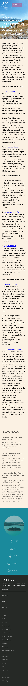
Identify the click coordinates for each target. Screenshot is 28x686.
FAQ (3, 667)
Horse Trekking (7, 636)
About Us (5, 670)
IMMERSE (5, 644)
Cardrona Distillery (10, 285)
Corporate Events (8, 651)
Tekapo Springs (9, 92)
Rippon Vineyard (10, 246)
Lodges (4, 623)
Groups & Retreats (5, 655)
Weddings (5, 647)
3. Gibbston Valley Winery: (11, 350)
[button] (25, 4)
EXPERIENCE (6, 630)
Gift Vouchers (6, 677)
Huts (4, 619)
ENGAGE (5, 660)
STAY (4, 615)
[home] (5, 4)
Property (5, 681)
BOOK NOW (16, 4)
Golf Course (6, 633)
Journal (4, 663)
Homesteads (6, 626)
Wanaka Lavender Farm (12, 212)
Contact (5, 674)
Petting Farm (6, 640)
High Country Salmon (11, 147)
